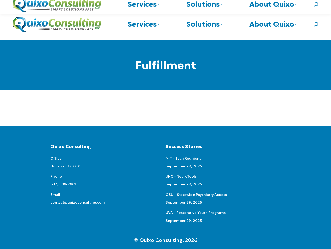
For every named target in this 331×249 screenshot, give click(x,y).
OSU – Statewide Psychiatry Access (196, 194)
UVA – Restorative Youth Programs (195, 212)
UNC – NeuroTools (181, 176)
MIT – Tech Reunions (183, 158)
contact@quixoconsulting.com (290, 4)
